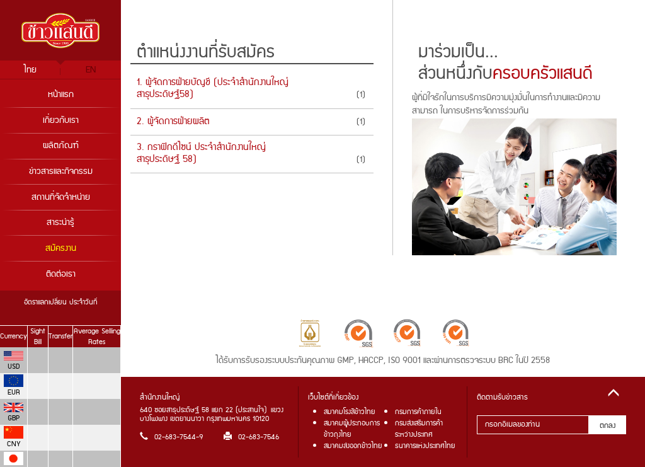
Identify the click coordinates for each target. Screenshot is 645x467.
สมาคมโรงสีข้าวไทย (349, 412)
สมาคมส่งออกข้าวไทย (353, 446)
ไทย (30, 70)
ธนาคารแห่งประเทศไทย (425, 446)
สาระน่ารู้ (60, 222)
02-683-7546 (251, 437)
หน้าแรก (61, 94)
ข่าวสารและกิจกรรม (61, 171)
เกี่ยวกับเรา (61, 120)
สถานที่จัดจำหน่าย (60, 197)
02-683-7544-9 (171, 437)
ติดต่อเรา (61, 274)
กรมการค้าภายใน (418, 412)
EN (91, 70)
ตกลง (607, 425)
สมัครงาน (60, 248)
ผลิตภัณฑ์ (61, 145)
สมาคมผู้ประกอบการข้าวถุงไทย (352, 429)
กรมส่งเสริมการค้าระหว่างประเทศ (419, 429)
